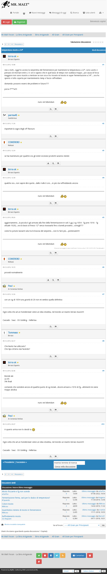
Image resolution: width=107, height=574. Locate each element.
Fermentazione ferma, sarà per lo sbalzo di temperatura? (26, 498)
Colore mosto (7, 504)
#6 (103, 267)
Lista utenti (89, 13)
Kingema (101, 498)
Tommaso (13, 332)
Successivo (20, 462)
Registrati (19, 22)
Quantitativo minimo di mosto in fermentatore (21, 510)
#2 (103, 123)
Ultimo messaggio (89, 491)
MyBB (12, 570)
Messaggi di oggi (57, 13)
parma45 (12, 115)
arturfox (5, 494)
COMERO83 (14, 142)
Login (6, 22)
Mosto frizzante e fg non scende (16, 491)
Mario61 (102, 516)
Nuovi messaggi (37, 13)
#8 (103, 341)
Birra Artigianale (42, 35)
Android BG (33, 570)
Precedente (9, 462)
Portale (14, 13)
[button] (101, 13)
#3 (103, 151)
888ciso (5, 507)
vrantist (102, 510)
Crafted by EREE (20, 570)
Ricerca (74, 13)
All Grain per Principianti (72, 35)
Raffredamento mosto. (11, 516)
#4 (103, 178)
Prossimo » (19, 44)
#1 (103, 65)
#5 (103, 217)
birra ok (12, 56)
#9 (103, 371)
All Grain (55, 35)
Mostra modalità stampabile (15, 524)
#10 (103, 424)
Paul (10, 286)
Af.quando (6, 500)
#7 (103, 294)
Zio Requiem (6, 519)
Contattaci (78, 555)
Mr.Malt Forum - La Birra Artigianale (16, 35)
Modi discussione (98, 50)
